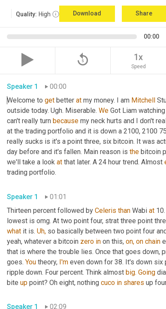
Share (144, 13)
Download (87, 13)
